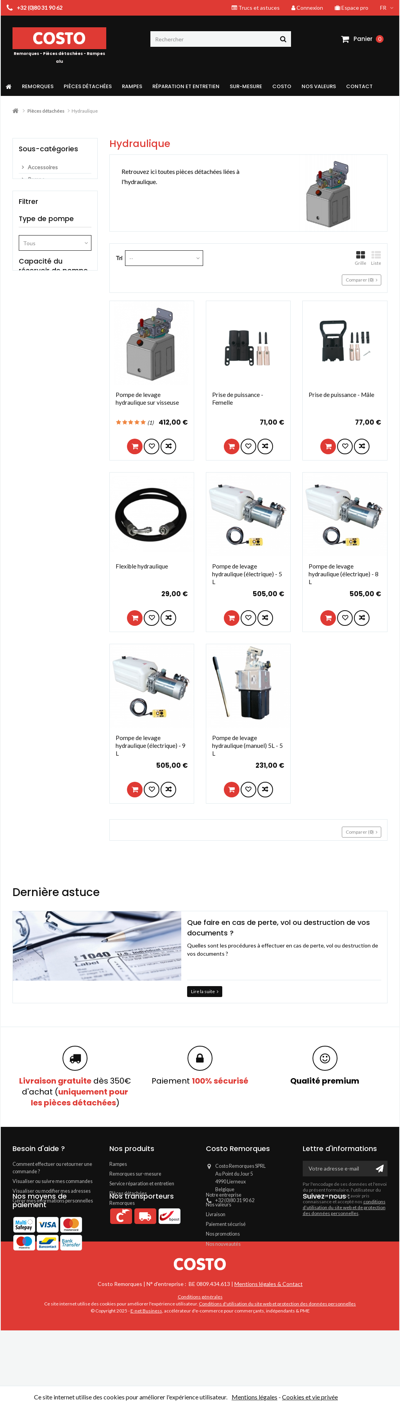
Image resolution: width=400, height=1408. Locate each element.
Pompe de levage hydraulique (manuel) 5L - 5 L (247, 745)
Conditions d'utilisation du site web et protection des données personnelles (277, 1381)
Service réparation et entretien (141, 1184)
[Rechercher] (220, 39)
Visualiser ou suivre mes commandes (52, 1181)
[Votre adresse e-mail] (345, 1168)
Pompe (36, 179)
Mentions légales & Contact (268, 1361)
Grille (360, 258)
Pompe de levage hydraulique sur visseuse (147, 398)
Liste (376, 258)
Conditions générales (200, 1374)
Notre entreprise (223, 1229)
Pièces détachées (128, 1193)
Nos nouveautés (223, 1278)
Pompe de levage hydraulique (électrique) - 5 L (247, 574)
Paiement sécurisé (226, 1258)
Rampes (118, 1164)
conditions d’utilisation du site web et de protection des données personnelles (344, 1207)
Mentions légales (254, 1397)
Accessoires (42, 167)
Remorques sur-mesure (135, 1174)
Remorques (122, 1203)
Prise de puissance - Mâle (341, 394)
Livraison (215, 1248)
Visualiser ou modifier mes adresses (51, 1191)
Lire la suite (204, 991)
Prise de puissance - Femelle (237, 398)
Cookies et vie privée (310, 1397)
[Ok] (380, 1168)
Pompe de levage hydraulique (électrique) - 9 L (151, 745)
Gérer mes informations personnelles (52, 1201)
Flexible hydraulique (142, 566)
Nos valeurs (218, 1239)
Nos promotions (223, 1268)
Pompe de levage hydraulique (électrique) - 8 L (344, 574)
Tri (119, 258)
